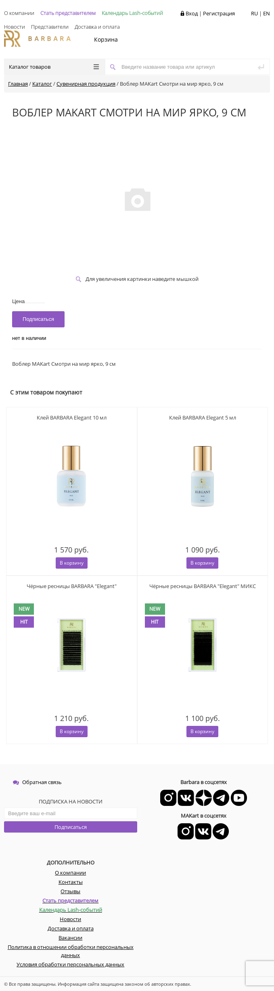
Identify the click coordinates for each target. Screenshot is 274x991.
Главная (18, 83)
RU (254, 13)
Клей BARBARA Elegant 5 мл (202, 417)
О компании (19, 13)
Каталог (42, 83)
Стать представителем (68, 13)
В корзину (72, 562)
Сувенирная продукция (85, 83)
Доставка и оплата (97, 26)
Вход (192, 13)
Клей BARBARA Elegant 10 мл (72, 417)
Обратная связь (37, 782)
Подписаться (70, 827)
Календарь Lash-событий (132, 13)
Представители (50, 26)
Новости (14, 26)
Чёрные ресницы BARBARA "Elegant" (72, 586)
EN (266, 13)
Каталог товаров (54, 66)
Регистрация (219, 13)
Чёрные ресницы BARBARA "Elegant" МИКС (202, 586)
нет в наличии (29, 338)
